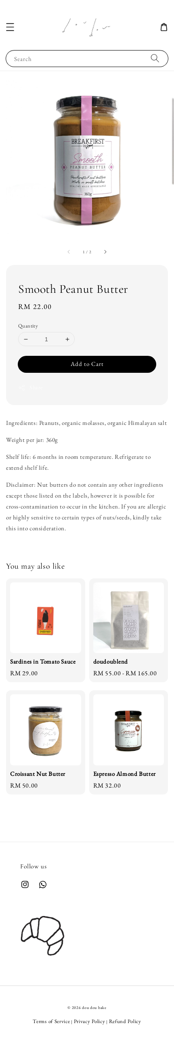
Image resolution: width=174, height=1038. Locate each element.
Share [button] (30, 387)
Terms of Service (51, 1021)
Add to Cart (87, 364)
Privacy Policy (89, 1021)
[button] (10, 27)
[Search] (155, 58)
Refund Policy (125, 1021)
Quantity (28, 325)
